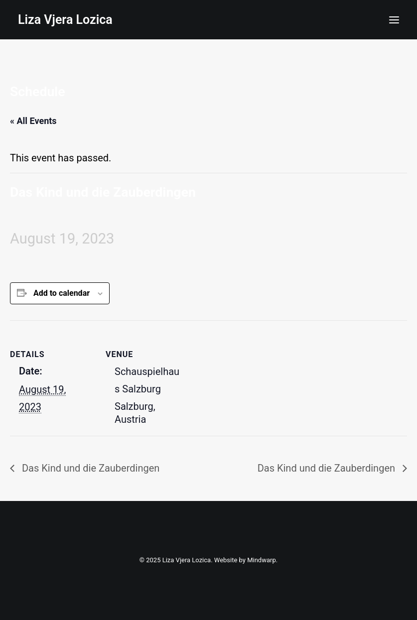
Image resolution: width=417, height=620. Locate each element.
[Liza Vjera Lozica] (65, 19)
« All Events (33, 121)
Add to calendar (61, 293)
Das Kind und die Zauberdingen (89, 468)
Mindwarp (261, 560)
